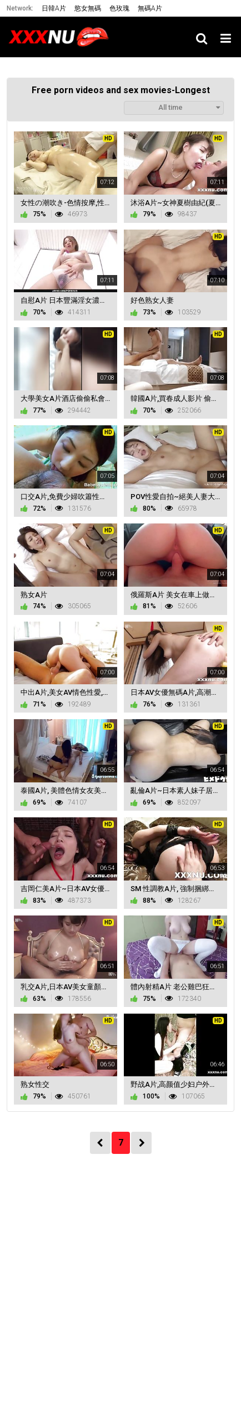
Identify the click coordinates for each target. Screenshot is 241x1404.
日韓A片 (54, 8)
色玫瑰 (119, 8)
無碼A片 (150, 8)
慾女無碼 (87, 8)
